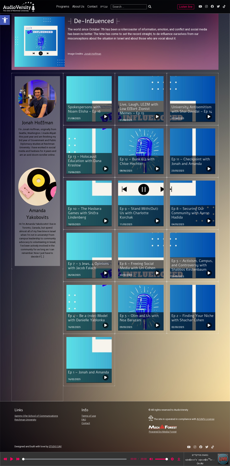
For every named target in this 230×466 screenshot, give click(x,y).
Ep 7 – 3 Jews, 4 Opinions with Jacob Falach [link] (88, 265)
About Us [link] (78, 6)
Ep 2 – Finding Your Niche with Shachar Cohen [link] (193, 318)
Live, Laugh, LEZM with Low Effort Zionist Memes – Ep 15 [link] (139, 109)
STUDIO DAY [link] (55, 446)
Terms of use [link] (89, 416)
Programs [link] (62, 6)
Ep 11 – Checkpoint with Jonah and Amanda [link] (191, 161)
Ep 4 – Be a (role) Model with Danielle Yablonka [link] (88, 318)
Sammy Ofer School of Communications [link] (36, 416)
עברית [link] (104, 6)
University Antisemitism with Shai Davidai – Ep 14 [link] (192, 109)
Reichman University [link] (25, 419)
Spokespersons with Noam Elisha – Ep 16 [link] (84, 109)
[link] (5, 20)
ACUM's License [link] (205, 419)
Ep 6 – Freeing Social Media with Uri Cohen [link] (137, 265)
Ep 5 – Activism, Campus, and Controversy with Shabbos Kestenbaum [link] (192, 265)
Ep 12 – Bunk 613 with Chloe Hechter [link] (137, 161)
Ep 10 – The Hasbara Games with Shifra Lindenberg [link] (84, 213)
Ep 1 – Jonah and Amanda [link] (88, 372)
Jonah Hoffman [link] (92, 54)
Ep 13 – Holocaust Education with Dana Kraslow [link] (84, 161)
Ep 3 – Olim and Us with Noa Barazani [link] (139, 318)
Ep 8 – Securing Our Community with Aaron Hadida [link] (190, 213)
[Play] (12, 459)
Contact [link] (92, 6)
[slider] (74, 459)
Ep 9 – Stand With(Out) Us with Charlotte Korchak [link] (139, 213)
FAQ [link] (84, 419)
